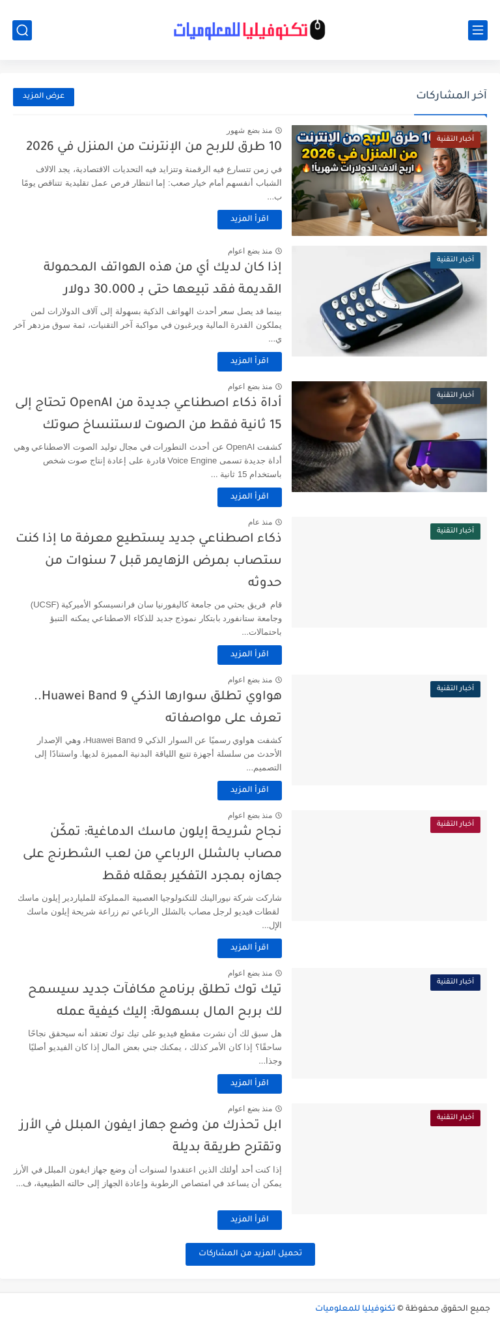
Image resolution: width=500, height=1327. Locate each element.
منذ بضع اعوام (250, 250)
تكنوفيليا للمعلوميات (355, 1309)
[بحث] (22, 30)
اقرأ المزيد (249, 219)
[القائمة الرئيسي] (478, 30)
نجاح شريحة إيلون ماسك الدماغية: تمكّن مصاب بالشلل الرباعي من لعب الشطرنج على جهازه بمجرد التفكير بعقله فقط (152, 854)
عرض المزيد (43, 97)
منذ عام (260, 522)
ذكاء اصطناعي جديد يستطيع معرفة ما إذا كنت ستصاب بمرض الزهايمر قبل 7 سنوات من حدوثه (149, 561)
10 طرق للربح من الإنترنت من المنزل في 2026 (154, 147)
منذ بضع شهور (249, 130)
